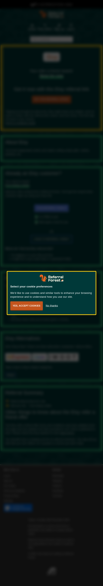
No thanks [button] (52, 305)
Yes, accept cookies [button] (26, 306)
